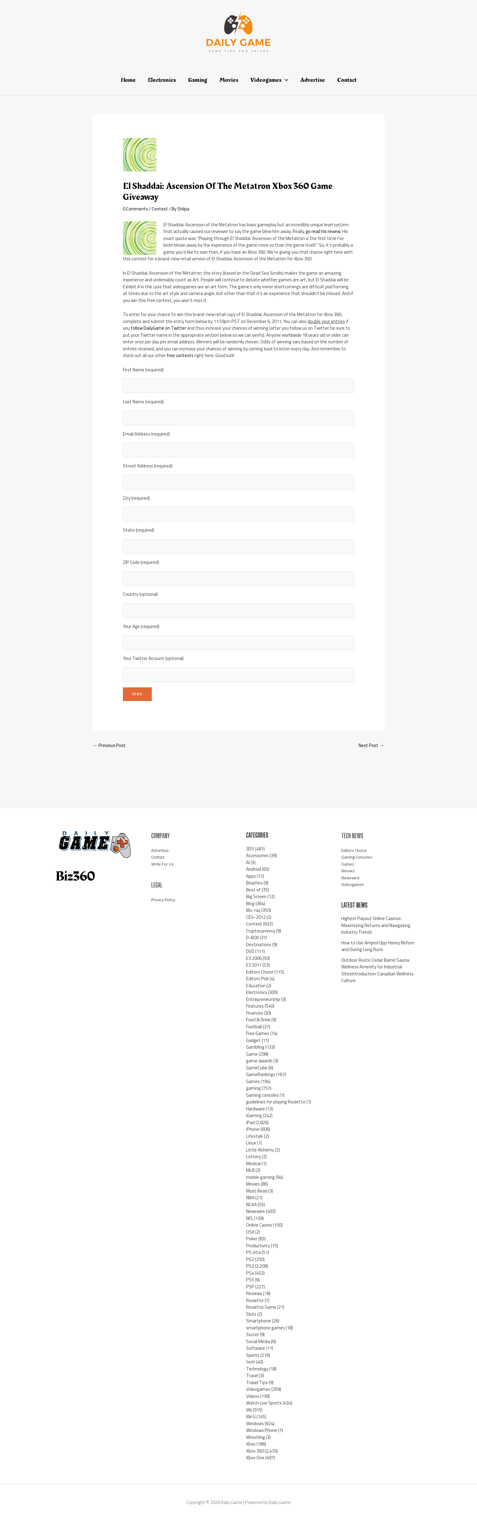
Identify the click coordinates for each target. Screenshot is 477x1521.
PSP (250, 1286)
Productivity (258, 1245)
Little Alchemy (260, 1149)
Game (252, 1054)
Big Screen (256, 896)
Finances (254, 1013)
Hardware (255, 1108)
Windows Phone (261, 1430)
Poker (251, 1238)
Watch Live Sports (264, 1402)
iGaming (254, 1115)
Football (254, 1026)
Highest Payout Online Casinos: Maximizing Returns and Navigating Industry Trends (375, 925)
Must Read (256, 1190)
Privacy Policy (164, 899)
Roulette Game (261, 1307)
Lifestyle (254, 1136)
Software (255, 1348)
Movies (253, 1183)
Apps (251, 876)
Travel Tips (257, 1382)
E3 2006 (254, 958)
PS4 (250, 1273)
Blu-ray (253, 910)
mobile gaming (260, 1177)
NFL (249, 1218)
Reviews (254, 1293)
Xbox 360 (255, 1450)
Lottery (253, 1156)
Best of (253, 889)
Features (255, 1006)
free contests (180, 355)
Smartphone (258, 1320)
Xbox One (255, 1457)
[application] (284, 80)
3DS (250, 848)
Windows (255, 1423)
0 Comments (135, 208)
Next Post (371, 745)
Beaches (254, 882)
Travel (252, 1375)
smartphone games (265, 1327)
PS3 (250, 1266)
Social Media (258, 1341)
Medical (253, 1163)
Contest (160, 208)
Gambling (255, 1047)
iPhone (252, 1129)
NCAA (251, 1204)
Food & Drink (258, 1019)
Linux (251, 1142)
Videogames (258, 1389)
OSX (250, 1232)
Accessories (257, 855)
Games (253, 1081)
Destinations (258, 944)
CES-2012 (256, 917)
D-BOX (252, 937)
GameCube (256, 1067)
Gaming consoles (262, 1095)
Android (253, 869)
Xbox (251, 1443)
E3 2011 (254, 964)
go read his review (323, 231)
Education (256, 985)
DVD (250, 951)
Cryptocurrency (260, 930)
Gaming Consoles (357, 857)
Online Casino (259, 1225)
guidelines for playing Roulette (275, 1101)
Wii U (251, 1416)
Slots (251, 1314)
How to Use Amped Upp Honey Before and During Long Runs (377, 946)
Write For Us (163, 863)
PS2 (250, 1259)
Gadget (253, 1040)
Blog (250, 903)
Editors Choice (259, 971)
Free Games (257, 1033)
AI (248, 862)
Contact (159, 857)
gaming (253, 1088)
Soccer (252, 1334)
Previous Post (109, 745)
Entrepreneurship (263, 999)
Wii (249, 1409)
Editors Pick (257, 978)
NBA (250, 1197)
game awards (259, 1060)
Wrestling (255, 1437)
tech (250, 1361)
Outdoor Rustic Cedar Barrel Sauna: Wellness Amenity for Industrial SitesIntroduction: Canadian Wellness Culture (377, 970)
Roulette (255, 1300)
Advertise (160, 850)
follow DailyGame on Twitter (158, 328)
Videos (252, 1396)
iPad (250, 1122)
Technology (257, 1368)
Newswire (255, 1211)
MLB (250, 1170)
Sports (252, 1355)
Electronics (256, 992)
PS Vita (253, 1252)
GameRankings (260, 1074)
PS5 (250, 1279)
